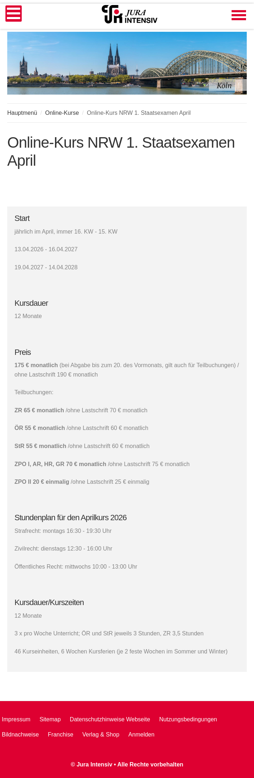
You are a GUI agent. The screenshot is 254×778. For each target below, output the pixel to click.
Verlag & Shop (100, 734)
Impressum (16, 719)
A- (243, 111)
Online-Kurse (62, 113)
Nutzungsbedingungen (188, 719)
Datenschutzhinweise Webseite (110, 719)
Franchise (60, 734)
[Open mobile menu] (13, 13)
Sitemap (50, 719)
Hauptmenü (22, 113)
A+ (227, 111)
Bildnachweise (20, 734)
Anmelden (141, 734)
